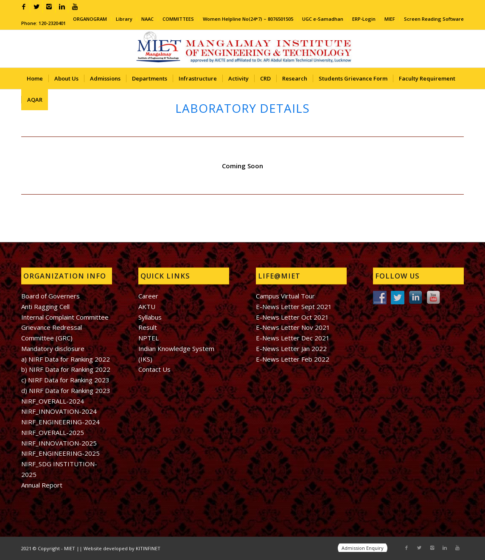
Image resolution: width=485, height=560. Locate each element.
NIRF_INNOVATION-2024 (59, 411)
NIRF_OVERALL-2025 (52, 432)
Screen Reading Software (434, 19)
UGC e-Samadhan (322, 19)
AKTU (146, 306)
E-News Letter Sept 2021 (294, 306)
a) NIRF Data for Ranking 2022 (65, 359)
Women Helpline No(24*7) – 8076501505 (248, 19)
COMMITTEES (178, 19)
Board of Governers (50, 296)
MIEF (389, 19)
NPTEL (148, 338)
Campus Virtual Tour (285, 296)
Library (124, 19)
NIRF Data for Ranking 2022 (68, 369)
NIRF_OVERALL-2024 (52, 401)
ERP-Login (364, 19)
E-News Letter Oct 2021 (292, 317)
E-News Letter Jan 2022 (291, 348)
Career (148, 296)
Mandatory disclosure (52, 348)
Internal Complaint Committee (65, 317)
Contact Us (154, 369)
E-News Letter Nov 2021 (293, 327)
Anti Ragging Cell (45, 306)
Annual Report (41, 485)
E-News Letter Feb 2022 (292, 359)
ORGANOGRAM (90, 19)
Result (147, 327)
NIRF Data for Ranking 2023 (68, 380)
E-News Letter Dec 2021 (293, 338)
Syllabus (150, 317)
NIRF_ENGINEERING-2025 (60, 453)
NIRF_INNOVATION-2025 (59, 443)
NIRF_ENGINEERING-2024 (60, 422)
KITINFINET (148, 548)
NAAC (147, 19)
